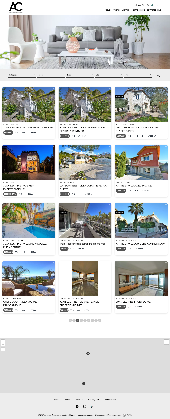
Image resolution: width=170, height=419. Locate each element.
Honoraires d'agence (85, 415)
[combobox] (22, 75)
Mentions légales (68, 415)
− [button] (3, 344)
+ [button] (3, 341)
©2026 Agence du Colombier (49, 415)
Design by (127, 415)
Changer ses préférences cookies (108, 415)
